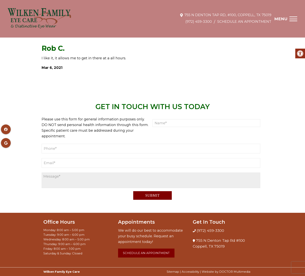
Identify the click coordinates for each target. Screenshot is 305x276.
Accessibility (190, 271)
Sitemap (173, 271)
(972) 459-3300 (198, 20)
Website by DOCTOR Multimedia (226, 271)
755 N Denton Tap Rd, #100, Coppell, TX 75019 (227, 13)
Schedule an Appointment (244, 20)
